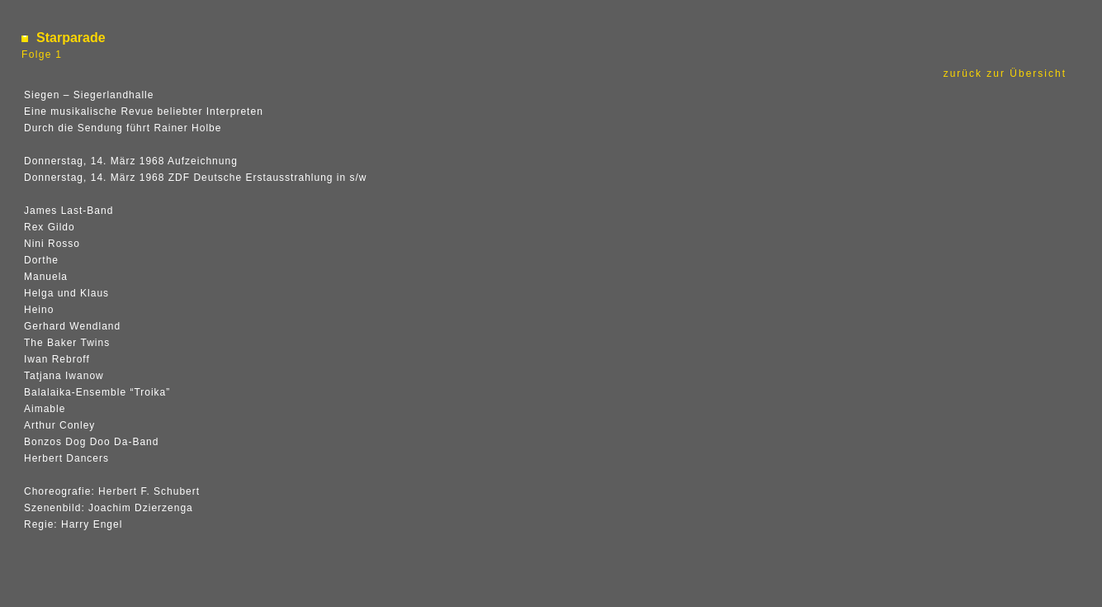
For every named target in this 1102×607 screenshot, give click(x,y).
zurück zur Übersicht (1007, 73)
